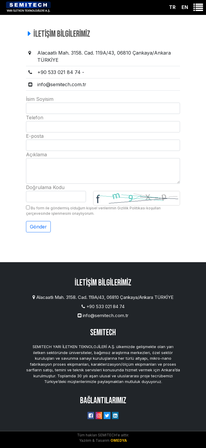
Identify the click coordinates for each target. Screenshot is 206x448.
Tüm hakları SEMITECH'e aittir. (103, 435)
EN (185, 7)
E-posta (35, 136)
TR (172, 7)
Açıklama (36, 154)
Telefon (34, 118)
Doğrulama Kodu (45, 187)
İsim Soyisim (39, 99)
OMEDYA (118, 440)
